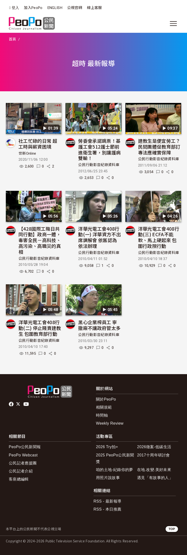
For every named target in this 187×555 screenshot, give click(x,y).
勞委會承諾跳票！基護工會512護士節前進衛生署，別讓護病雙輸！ (99, 149)
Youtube (26, 404)
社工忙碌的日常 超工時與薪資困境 (38, 143)
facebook (11, 404)
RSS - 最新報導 (107, 501)
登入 (15, 8)
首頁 (12, 39)
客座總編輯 (19, 479)
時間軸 (102, 415)
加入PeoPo (33, 8)
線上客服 (94, 8)
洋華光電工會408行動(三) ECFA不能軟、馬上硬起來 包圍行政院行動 (158, 237)
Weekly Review (109, 423)
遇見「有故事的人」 (155, 478)
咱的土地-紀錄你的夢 (114, 470)
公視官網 (74, 8)
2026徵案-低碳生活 (154, 447)
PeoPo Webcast (23, 455)
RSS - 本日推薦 (107, 509)
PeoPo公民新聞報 (25, 447)
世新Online (27, 153)
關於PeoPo (106, 399)
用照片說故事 (108, 478)
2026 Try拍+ (107, 447)
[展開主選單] (173, 23)
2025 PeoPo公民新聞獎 (115, 458)
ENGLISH (54, 8)
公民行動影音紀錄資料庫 (98, 165)
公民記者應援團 (23, 463)
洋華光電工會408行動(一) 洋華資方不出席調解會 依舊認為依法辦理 (99, 237)
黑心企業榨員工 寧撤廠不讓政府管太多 (99, 325)
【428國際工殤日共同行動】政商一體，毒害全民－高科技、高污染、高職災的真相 (40, 240)
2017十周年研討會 (153, 455)
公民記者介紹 (21, 471)
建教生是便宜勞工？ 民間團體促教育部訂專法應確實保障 (161, 146)
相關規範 (104, 407)
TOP (171, 529)
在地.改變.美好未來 (154, 470)
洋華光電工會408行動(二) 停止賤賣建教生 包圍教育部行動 (40, 328)
